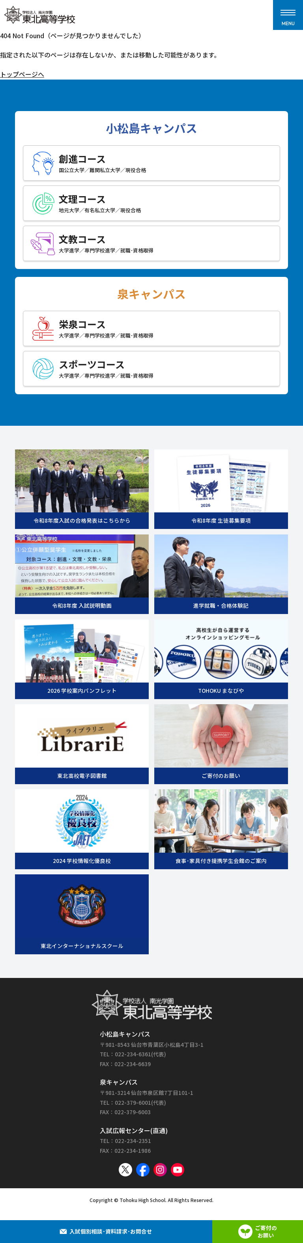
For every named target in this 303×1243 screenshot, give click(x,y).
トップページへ (22, 74)
